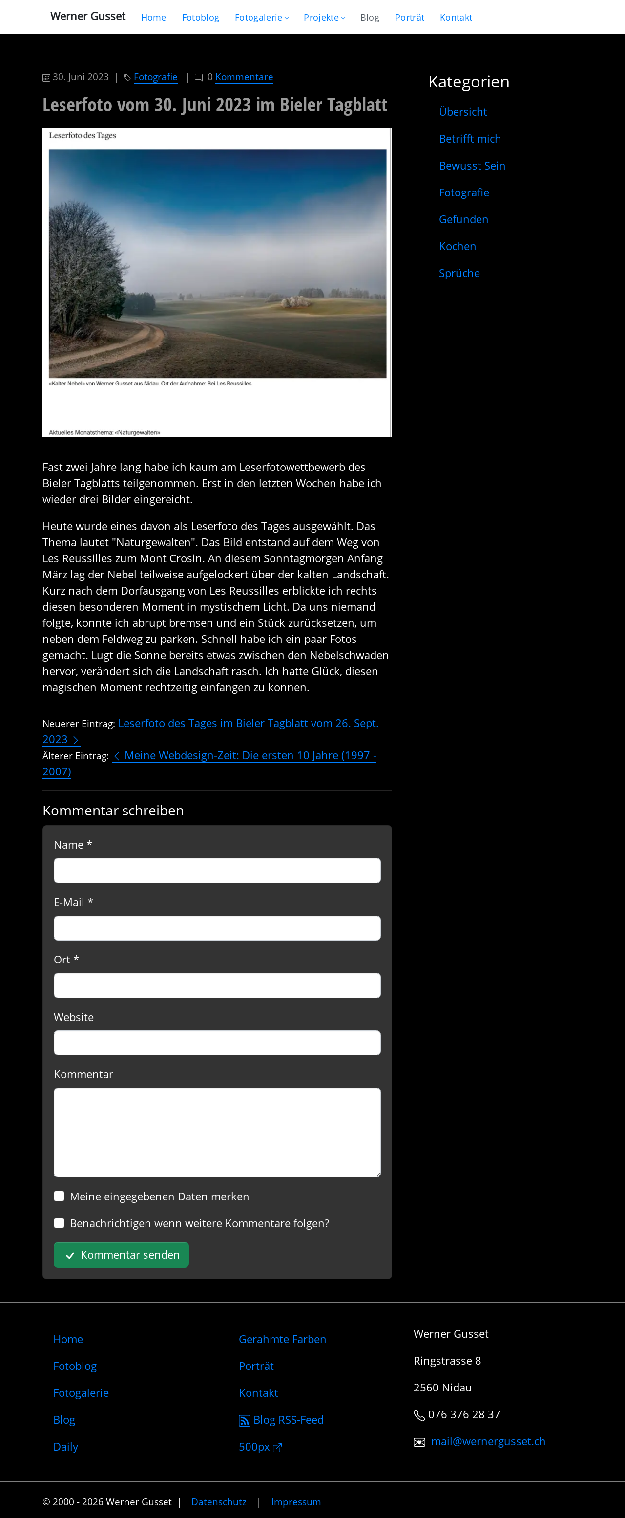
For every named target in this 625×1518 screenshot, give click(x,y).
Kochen (458, 245)
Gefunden (464, 219)
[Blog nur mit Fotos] (200, 17)
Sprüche (459, 272)
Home (68, 1338)
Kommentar (83, 1074)
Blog (64, 1419)
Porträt (256, 1365)
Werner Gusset (87, 15)
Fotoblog (75, 1365)
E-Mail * (73, 902)
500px (260, 1446)
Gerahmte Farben (283, 1338)
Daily (65, 1446)
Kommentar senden (121, 1255)
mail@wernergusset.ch (488, 1440)
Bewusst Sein (472, 165)
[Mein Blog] (370, 17)
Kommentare (244, 76)
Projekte (324, 17)
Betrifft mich (470, 138)
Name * (73, 844)
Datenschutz (219, 1501)
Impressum (296, 1501)
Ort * (66, 959)
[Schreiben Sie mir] (456, 17)
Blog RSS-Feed (281, 1419)
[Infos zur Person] (409, 17)
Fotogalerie (261, 17)
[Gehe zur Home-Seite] (153, 17)
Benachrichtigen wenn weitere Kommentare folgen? (199, 1223)
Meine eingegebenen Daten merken (160, 1196)
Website (74, 1016)
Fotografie (156, 76)
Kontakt (258, 1392)
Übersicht (463, 111)
